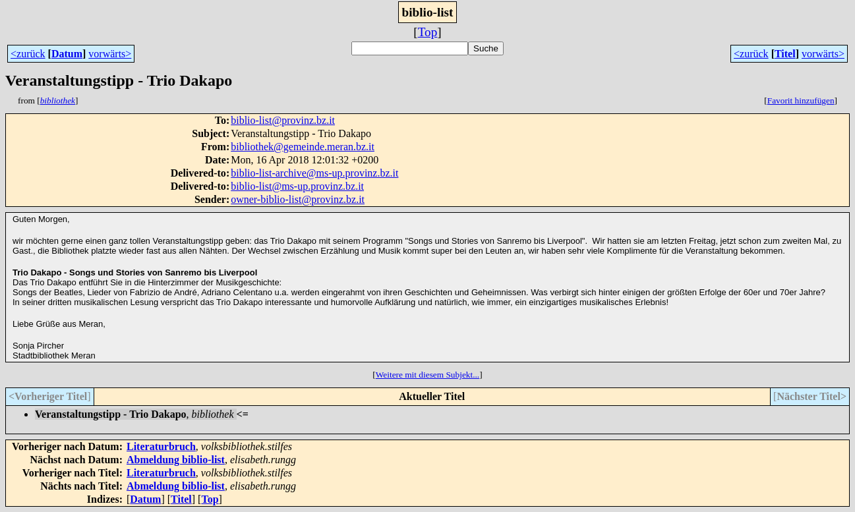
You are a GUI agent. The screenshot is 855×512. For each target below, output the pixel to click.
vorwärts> (109, 53)
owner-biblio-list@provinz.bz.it (298, 199)
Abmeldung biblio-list (176, 459)
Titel (785, 53)
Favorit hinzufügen (801, 100)
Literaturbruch (161, 446)
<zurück (28, 53)
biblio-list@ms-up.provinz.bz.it (297, 186)
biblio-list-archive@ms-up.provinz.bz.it (314, 173)
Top (428, 32)
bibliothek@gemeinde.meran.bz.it (302, 146)
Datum (66, 53)
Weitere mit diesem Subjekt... (427, 375)
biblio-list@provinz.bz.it (283, 120)
